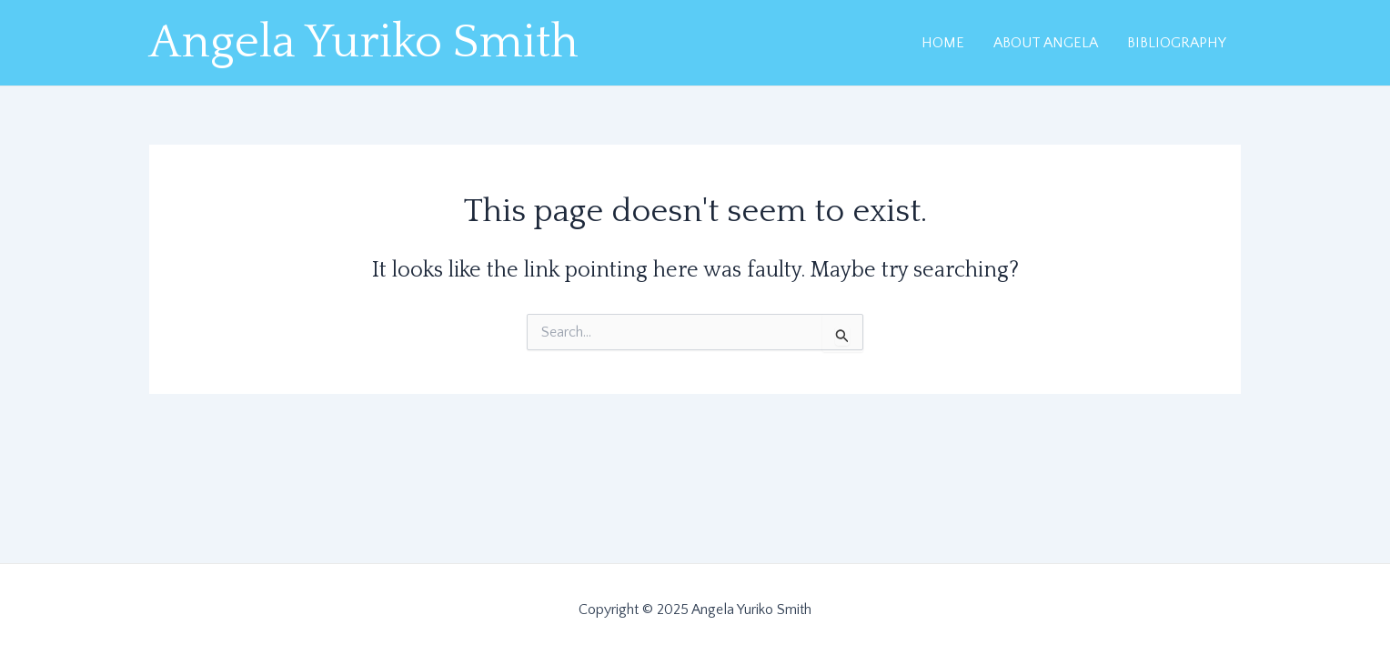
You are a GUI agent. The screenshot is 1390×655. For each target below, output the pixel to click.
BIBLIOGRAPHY (1176, 43)
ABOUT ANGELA (1045, 43)
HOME (943, 43)
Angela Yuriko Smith (364, 42)
